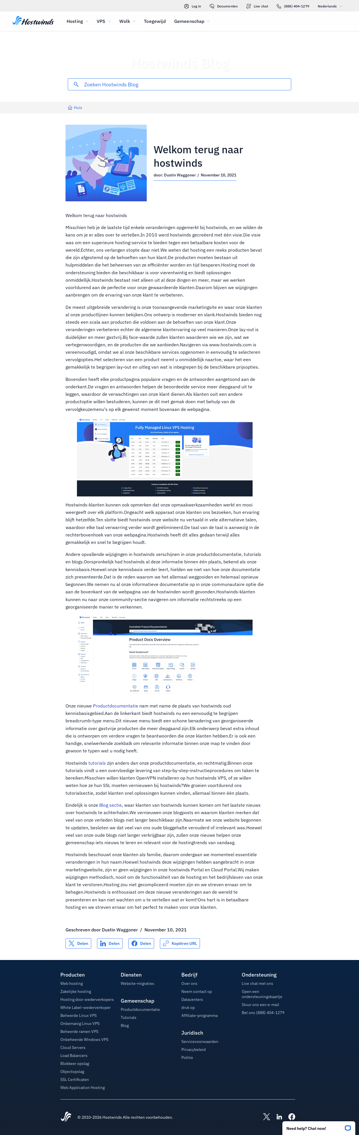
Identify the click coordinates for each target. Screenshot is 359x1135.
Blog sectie (110, 805)
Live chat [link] (257, 6)
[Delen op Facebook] (141, 943)
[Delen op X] (78, 943)
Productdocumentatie (115, 706)
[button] (319, 1126)
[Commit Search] (76, 84)
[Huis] (33, 21)
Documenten (224, 6)
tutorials (97, 763)
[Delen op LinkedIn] (110, 943)
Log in (192, 6)
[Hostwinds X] (263, 1117)
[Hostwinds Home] (66, 1117)
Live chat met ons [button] (257, 983)
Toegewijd (154, 21)
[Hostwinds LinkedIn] (276, 1117)
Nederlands (331, 6)
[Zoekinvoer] (187, 84)
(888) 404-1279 (293, 6)
